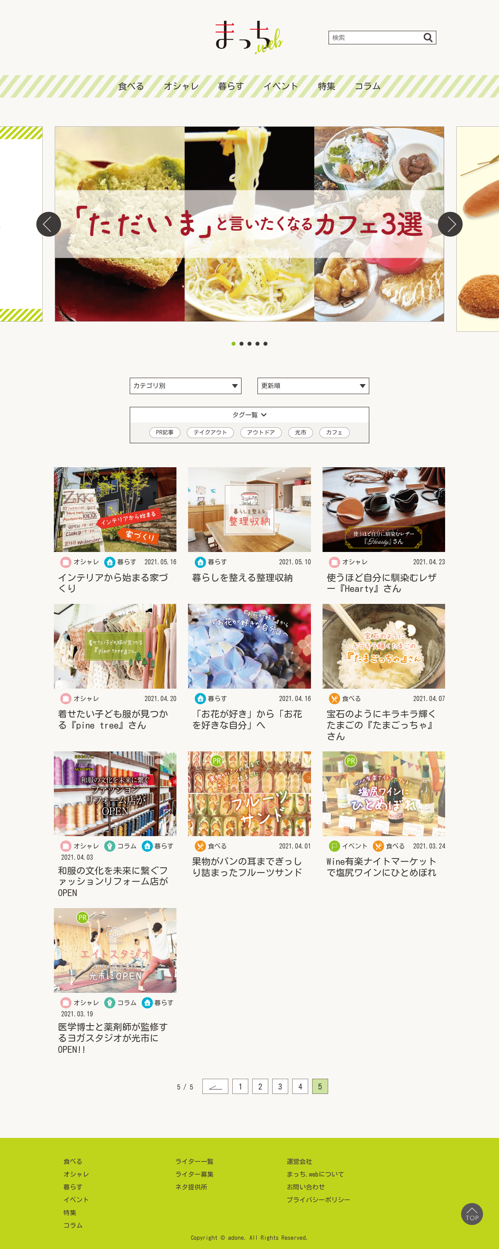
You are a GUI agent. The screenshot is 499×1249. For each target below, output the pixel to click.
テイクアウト (210, 430)
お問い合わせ (306, 1184)
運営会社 (299, 1159)
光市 (300, 430)
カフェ (334, 430)
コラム (367, 86)
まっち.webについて (315, 1172)
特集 (326, 86)
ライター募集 (194, 1172)
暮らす (231, 86)
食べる (131, 86)
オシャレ (181, 86)
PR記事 (165, 430)
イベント (281, 86)
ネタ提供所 (191, 1184)
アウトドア (261, 430)
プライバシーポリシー (318, 1197)
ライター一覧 (194, 1159)
